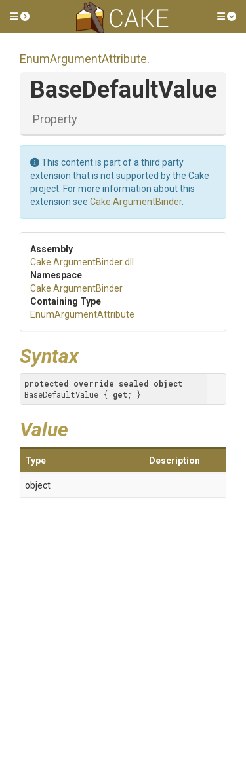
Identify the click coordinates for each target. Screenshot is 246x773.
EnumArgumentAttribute (83, 59)
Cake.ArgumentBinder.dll (82, 262)
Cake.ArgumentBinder (136, 202)
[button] (19, 16)
